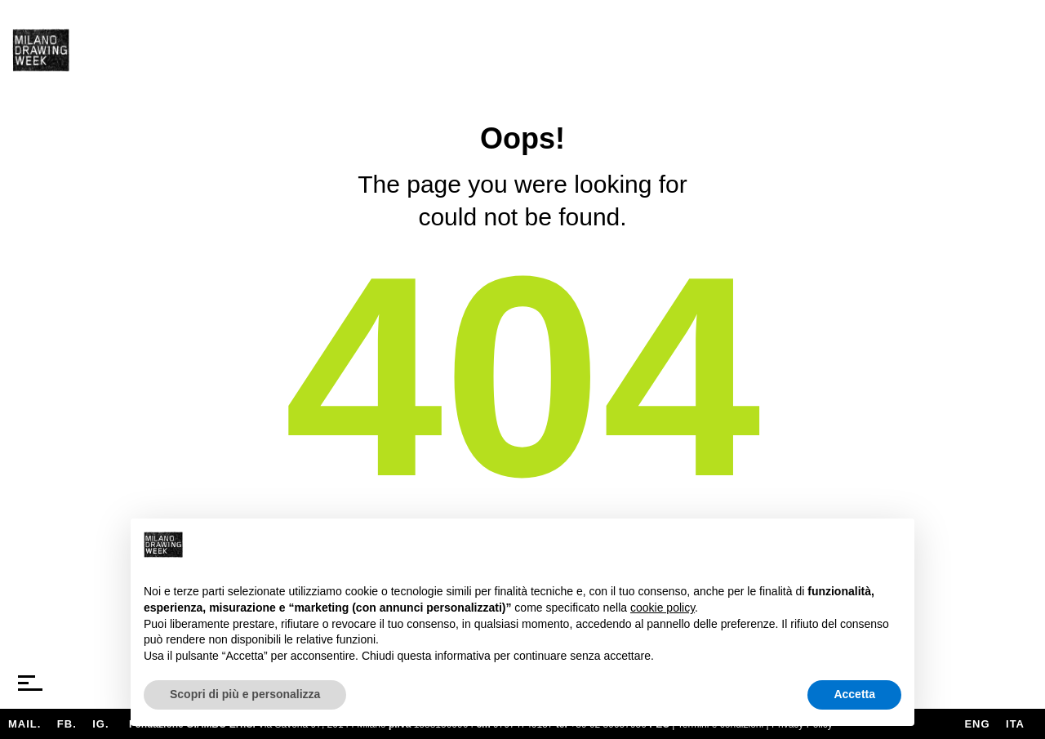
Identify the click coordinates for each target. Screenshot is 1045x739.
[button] (893, 545)
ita (1015, 724)
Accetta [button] (854, 694)
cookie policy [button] (662, 607)
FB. (67, 724)
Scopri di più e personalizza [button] (245, 694)
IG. (100, 724)
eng (976, 724)
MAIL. (24, 724)
